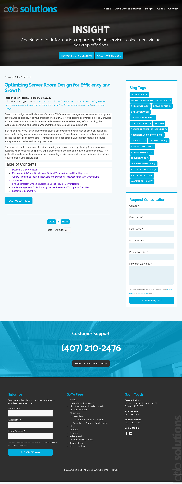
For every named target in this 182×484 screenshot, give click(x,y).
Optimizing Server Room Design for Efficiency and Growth (57, 88)
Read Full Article (19, 201)
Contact (173, 8)
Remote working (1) (142, 153)
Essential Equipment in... (24, 191)
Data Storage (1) (140, 112)
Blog (72, 428)
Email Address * (138, 242)
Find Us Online (77, 448)
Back (51, 222)
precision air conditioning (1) (147, 135)
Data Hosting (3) (163, 106)
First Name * (136, 219)
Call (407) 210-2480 (109, 56)
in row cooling (90, 101)
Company (134, 207)
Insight (149, 8)
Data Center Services (128, 8)
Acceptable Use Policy (81, 441)
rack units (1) (138, 141)
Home (108, 8)
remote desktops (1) (142, 147)
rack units (61, 105)
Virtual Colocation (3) (144, 171)
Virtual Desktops (78, 412)
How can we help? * (140, 265)
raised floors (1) (159, 141)
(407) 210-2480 (132, 416)
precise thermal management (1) (149, 130)
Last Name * (136, 230)
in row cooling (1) (141, 124)
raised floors (73, 105)
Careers (74, 435)
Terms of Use (77, 445)
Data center (76, 101)
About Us (75, 415)
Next (65, 222)
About (161, 8)
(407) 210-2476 (91, 350)
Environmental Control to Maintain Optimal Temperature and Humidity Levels (50, 173)
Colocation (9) (139, 94)
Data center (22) (140, 106)
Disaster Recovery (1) (143, 118)
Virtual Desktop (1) (142, 176)
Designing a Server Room (25, 170)
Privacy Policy (51, 445)
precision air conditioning (42, 105)
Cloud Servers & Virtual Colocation (87, 408)
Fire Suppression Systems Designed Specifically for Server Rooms (45, 184)
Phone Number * (138, 254)
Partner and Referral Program (88, 422)
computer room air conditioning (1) (151, 100)
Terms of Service (143, 295)
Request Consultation (76, 56)
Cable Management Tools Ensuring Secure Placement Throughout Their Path (51, 187)
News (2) (160, 124)
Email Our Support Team (91, 365)
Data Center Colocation (82, 405)
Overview (78, 418)
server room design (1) (144, 165)
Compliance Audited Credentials (90, 425)
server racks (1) (140, 159)
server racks (86, 105)
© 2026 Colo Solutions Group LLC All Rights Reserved (91, 472)
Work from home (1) (142, 182)
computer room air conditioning (52, 101)
